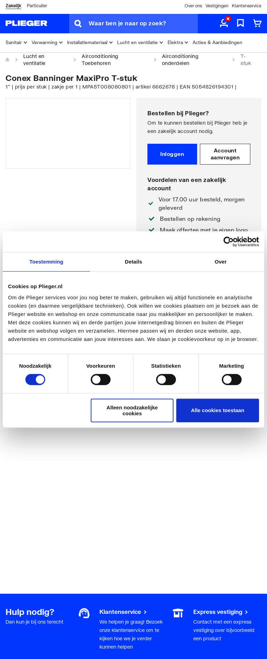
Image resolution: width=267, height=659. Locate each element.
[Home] (8, 60)
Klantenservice (246, 5)
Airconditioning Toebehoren (100, 59)
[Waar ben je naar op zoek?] (143, 23)
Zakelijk (13, 5)
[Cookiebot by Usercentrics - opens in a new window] (228, 241)
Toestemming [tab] (47, 262)
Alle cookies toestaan (217, 410)
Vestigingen (216, 5)
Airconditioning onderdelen (180, 59)
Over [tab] (221, 262)
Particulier (37, 5)
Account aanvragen (225, 153)
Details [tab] (133, 262)
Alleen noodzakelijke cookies (132, 410)
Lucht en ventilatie (34, 59)
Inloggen (172, 154)
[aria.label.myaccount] (224, 23)
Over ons (193, 5)
